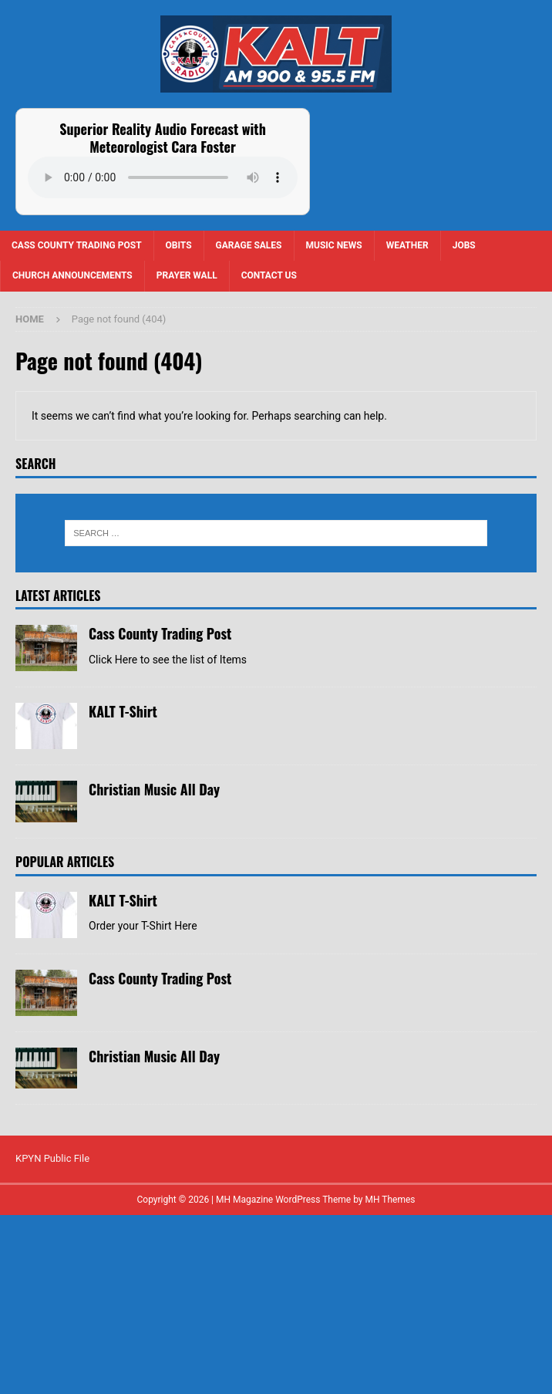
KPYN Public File (52, 1338)
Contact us (269, 275)
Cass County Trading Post (77, 245)
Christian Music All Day (154, 879)
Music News (334, 245)
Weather (407, 245)
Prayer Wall (187, 275)
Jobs (464, 245)
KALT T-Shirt (123, 802)
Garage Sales (249, 245)
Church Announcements (72, 275)
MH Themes (390, 1379)
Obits (179, 245)
